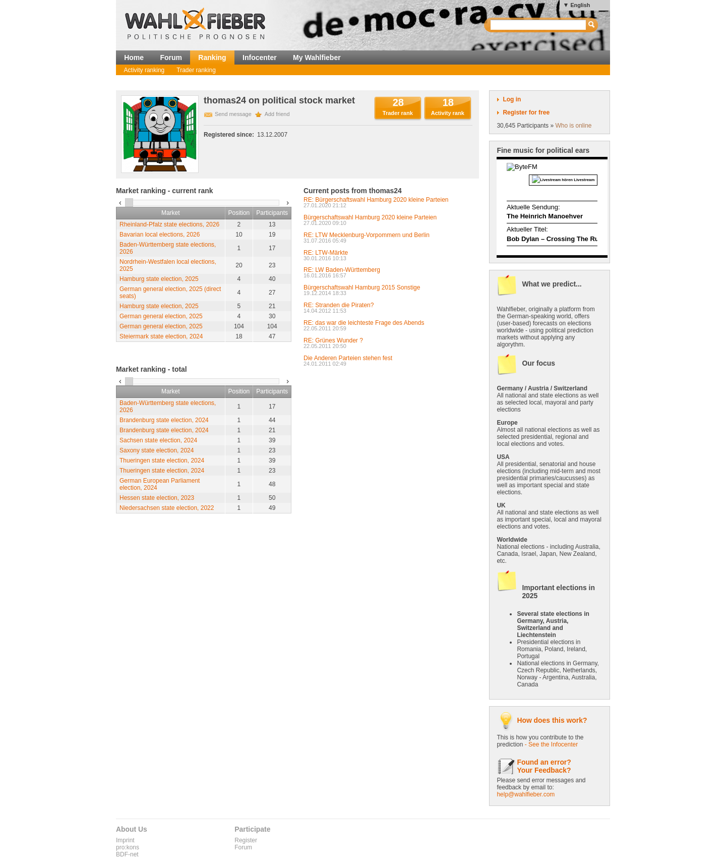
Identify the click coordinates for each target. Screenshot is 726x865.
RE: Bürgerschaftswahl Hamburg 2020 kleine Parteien (376, 199)
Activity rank (447, 113)
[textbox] (538, 25)
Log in (512, 99)
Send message (233, 114)
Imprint (125, 840)
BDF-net (127, 854)
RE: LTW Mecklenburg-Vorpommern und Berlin (367, 235)
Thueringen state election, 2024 (161, 460)
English (580, 5)
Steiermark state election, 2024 (161, 336)
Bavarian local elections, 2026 (159, 234)
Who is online (573, 125)
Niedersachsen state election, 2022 (166, 507)
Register (245, 840)
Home (134, 57)
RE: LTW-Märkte (326, 252)
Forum (171, 57)
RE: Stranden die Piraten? (339, 305)
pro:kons (127, 847)
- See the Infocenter (551, 744)
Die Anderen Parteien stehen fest (348, 358)
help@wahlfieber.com (526, 794)
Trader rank (398, 113)
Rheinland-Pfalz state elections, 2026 (169, 224)
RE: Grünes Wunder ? (333, 340)
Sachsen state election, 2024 (158, 440)
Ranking (212, 57)
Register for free (526, 112)
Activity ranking (144, 70)
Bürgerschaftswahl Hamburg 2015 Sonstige (362, 287)
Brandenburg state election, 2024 (164, 420)
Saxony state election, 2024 (156, 450)
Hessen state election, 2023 (156, 497)
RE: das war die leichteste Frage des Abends (364, 322)
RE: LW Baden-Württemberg (342, 269)
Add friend (277, 114)
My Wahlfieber (317, 57)
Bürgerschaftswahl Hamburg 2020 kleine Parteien (370, 217)
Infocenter (260, 57)
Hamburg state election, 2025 (159, 278)
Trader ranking (196, 70)
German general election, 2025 (161, 316)
